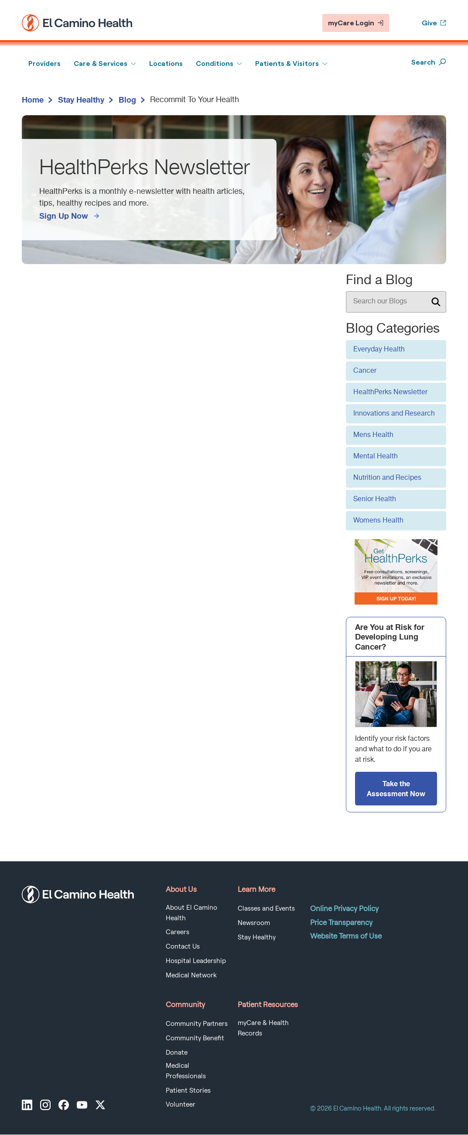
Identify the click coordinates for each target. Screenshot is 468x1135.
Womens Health (378, 520)
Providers (44, 63)
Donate (177, 1052)
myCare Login (355, 23)
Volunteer (180, 1104)
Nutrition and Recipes (387, 478)
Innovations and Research (394, 413)
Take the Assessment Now (396, 788)
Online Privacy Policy (344, 908)
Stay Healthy (81, 99)
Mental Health (375, 456)
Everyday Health (379, 349)
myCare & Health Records (263, 1028)
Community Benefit (195, 1038)
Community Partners (197, 1024)
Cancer (364, 371)
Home (33, 99)
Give (434, 23)
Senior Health (374, 499)
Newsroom (254, 923)
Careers (177, 932)
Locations (166, 63)
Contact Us (183, 946)
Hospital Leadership (196, 961)
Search (428, 62)
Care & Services (100, 63)
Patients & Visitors (287, 63)
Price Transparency (341, 922)
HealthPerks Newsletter (390, 392)
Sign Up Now (63, 215)
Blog (127, 99)
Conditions (214, 63)
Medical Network (191, 975)
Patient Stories (188, 1090)
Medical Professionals (186, 1071)
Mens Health (373, 435)
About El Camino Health (191, 913)
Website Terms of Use (346, 936)
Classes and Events (266, 908)
